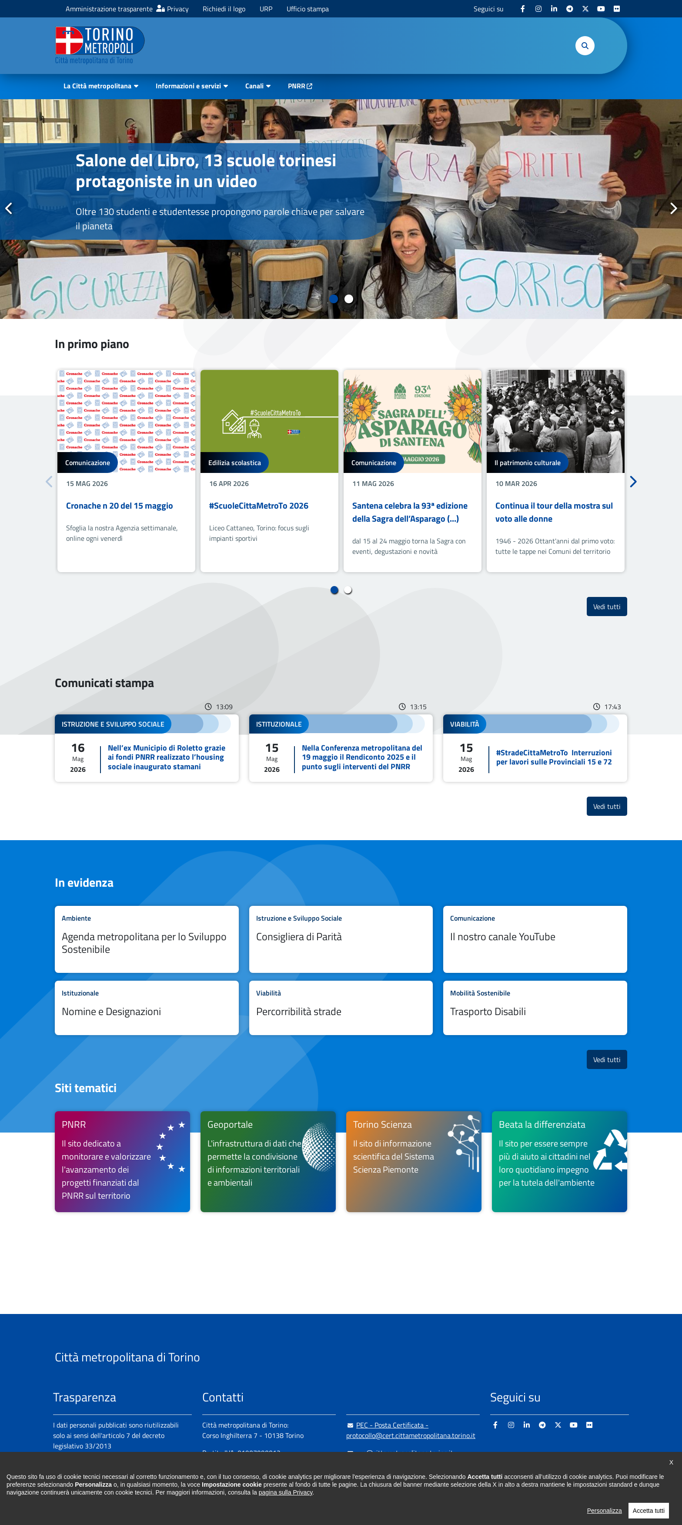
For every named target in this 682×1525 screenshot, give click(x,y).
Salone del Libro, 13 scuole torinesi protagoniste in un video (206, 170)
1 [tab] (333, 298)
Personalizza (604, 1514)
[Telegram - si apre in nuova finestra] (570, 8)
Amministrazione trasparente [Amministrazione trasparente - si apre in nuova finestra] (109, 8)
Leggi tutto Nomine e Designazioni (147, 1008)
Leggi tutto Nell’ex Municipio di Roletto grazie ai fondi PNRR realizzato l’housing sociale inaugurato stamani (147, 748)
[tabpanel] (341, 209)
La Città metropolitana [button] (97, 85)
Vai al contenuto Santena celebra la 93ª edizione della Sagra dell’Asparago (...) (412, 471)
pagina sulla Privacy (285, 1496)
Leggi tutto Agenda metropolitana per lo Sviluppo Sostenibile (147, 939)
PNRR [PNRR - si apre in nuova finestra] (296, 85)
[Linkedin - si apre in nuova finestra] (554, 8)
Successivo (673, 208)
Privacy (178, 8)
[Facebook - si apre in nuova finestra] (523, 8)
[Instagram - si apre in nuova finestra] (538, 8)
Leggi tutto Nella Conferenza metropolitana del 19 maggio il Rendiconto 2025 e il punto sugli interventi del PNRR (341, 748)
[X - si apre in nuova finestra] (585, 8)
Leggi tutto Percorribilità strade (341, 1008)
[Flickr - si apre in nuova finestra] (617, 8)
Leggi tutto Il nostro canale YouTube (535, 939)
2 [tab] (348, 298)
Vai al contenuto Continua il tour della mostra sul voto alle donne (555, 471)
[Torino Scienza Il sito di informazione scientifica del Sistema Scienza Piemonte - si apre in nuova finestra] (413, 1161)
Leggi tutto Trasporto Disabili (535, 1008)
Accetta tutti (649, 1514)
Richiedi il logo (224, 8)
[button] (585, 45)
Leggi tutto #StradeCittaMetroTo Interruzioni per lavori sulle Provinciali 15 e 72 (535, 748)
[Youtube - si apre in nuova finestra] (601, 8)
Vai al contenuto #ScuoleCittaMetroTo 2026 (269, 471)
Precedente (9, 208)
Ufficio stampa (308, 8)
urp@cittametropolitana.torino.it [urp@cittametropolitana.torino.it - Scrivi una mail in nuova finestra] (399, 1453)
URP (266, 8)
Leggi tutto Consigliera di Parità (341, 939)
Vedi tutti (610, 606)
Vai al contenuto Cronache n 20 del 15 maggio (126, 471)
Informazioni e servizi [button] (188, 85)
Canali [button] (254, 85)
